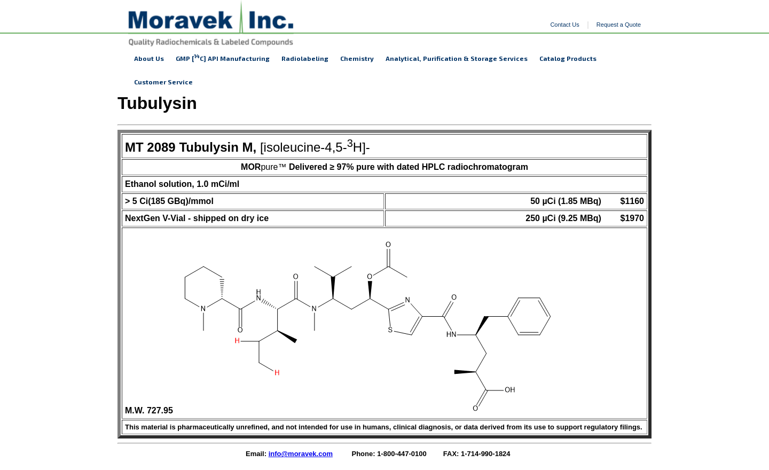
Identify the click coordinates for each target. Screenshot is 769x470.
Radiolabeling (304, 58)
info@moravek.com (301, 454)
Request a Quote (619, 24)
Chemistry (357, 58)
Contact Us (564, 24)
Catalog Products (568, 58)
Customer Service (163, 81)
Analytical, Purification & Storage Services (457, 58)
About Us (149, 58)
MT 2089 (150, 147)
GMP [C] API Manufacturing (223, 57)
